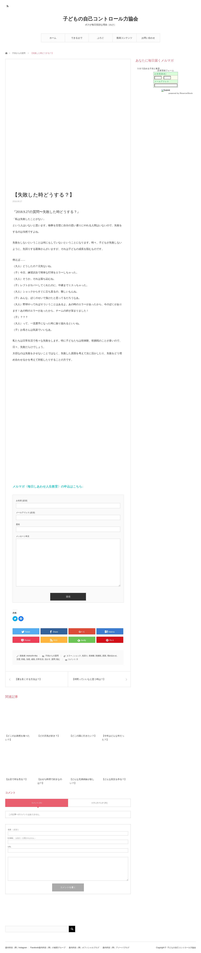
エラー (69, 656)
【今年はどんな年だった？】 (113, 738)
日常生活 (40, 659)
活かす (47, 659)
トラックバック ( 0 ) (99, 803)
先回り (85, 656)
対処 (23, 659)
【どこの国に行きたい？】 (83, 736)
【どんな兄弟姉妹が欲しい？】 (82, 781)
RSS (7, 5)
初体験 (92, 656)
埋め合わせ (112, 656)
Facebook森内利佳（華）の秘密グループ (47, 948)
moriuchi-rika (31, 656)
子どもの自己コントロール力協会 (100, 19)
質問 (53, 659)
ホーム (53, 38)
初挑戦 (98, 656)
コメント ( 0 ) (36, 803)
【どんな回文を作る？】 (114, 779)
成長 (33, 659)
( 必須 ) (13, 829)
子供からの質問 (18, 53)
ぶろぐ (100, 38)
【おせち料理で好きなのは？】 (49, 781)
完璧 (18, 659)
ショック (77, 656)
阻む (58, 659)
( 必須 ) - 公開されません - (22, 838)
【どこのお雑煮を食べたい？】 (17, 738)
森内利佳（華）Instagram (16, 948)
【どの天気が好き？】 (48, 736)
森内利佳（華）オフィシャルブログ (84, 948)
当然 (28, 659)
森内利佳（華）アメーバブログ (116, 948)
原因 (104, 656)
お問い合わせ (148, 38)
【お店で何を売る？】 (16, 779)
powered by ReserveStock (181, 93)
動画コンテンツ (124, 38)
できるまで (76, 38)
